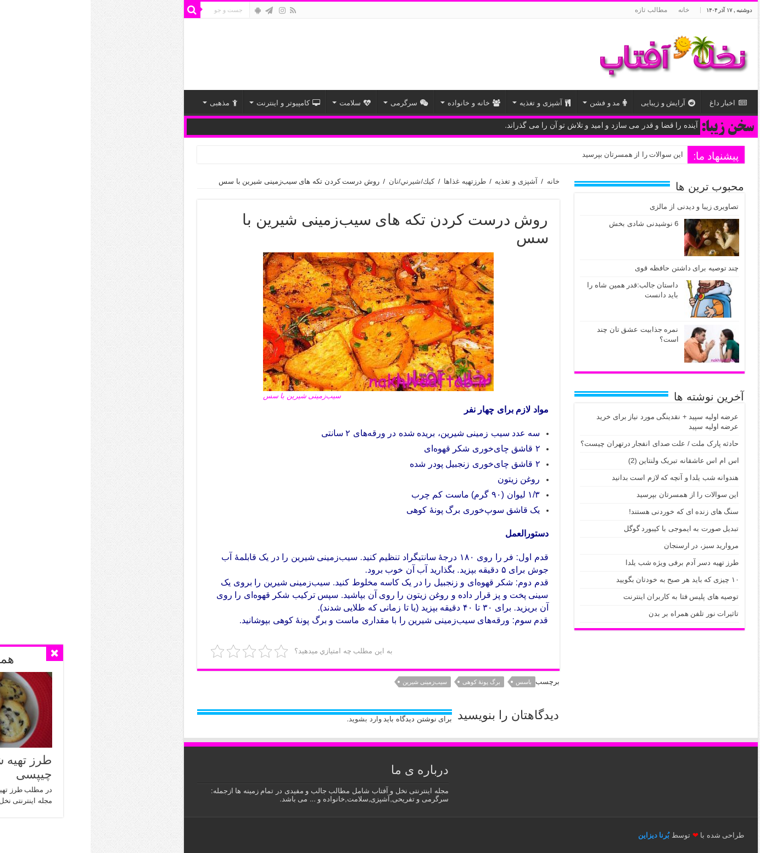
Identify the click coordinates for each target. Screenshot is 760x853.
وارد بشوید (274, 719)
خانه (593, 10)
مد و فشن (517, 103)
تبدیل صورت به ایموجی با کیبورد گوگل (591, 528)
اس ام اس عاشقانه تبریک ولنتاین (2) (593, 460)
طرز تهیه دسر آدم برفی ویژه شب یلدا (591, 562)
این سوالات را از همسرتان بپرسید (542, 154)
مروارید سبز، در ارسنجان (611, 545)
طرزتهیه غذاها (374, 181)
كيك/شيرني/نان (321, 181)
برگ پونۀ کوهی (391, 682)
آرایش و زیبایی (577, 103)
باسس (433, 682)
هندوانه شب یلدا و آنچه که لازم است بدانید (585, 477)
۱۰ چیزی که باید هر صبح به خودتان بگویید (587, 579)
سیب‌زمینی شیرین (334, 682)
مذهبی (133, 103)
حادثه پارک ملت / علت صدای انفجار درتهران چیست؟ (569, 443)
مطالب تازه (560, 10)
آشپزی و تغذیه (454, 103)
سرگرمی (319, 103)
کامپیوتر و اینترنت (197, 103)
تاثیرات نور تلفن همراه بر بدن (603, 613)
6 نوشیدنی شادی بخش (553, 223)
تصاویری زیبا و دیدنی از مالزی (603, 206)
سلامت (264, 103)
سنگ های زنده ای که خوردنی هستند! (593, 511)
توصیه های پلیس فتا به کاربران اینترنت (591, 596)
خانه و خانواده (383, 103)
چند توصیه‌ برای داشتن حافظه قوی (596, 268)
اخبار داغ (637, 103)
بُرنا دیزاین (563, 835)
